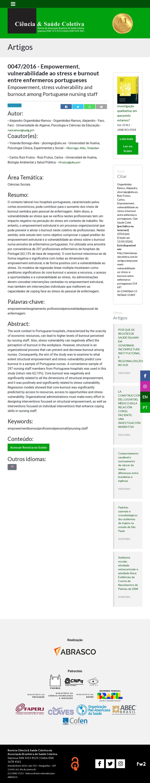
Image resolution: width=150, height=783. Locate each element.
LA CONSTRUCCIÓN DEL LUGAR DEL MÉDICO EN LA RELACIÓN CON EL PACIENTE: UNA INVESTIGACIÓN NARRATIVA (128, 409)
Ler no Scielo (127, 148)
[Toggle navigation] (13, 4)
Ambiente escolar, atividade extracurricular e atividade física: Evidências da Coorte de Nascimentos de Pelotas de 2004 (128, 573)
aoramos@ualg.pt (21, 130)
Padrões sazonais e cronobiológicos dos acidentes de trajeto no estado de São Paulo (128, 519)
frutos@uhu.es (69, 162)
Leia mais (126, 139)
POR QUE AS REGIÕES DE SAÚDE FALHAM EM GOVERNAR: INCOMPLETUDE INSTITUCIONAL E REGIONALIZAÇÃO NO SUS (128, 347)
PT (145, 407)
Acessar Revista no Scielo (28, 447)
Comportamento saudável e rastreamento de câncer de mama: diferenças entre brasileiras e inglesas (128, 467)
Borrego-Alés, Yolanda (82, 148)
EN (145, 397)
